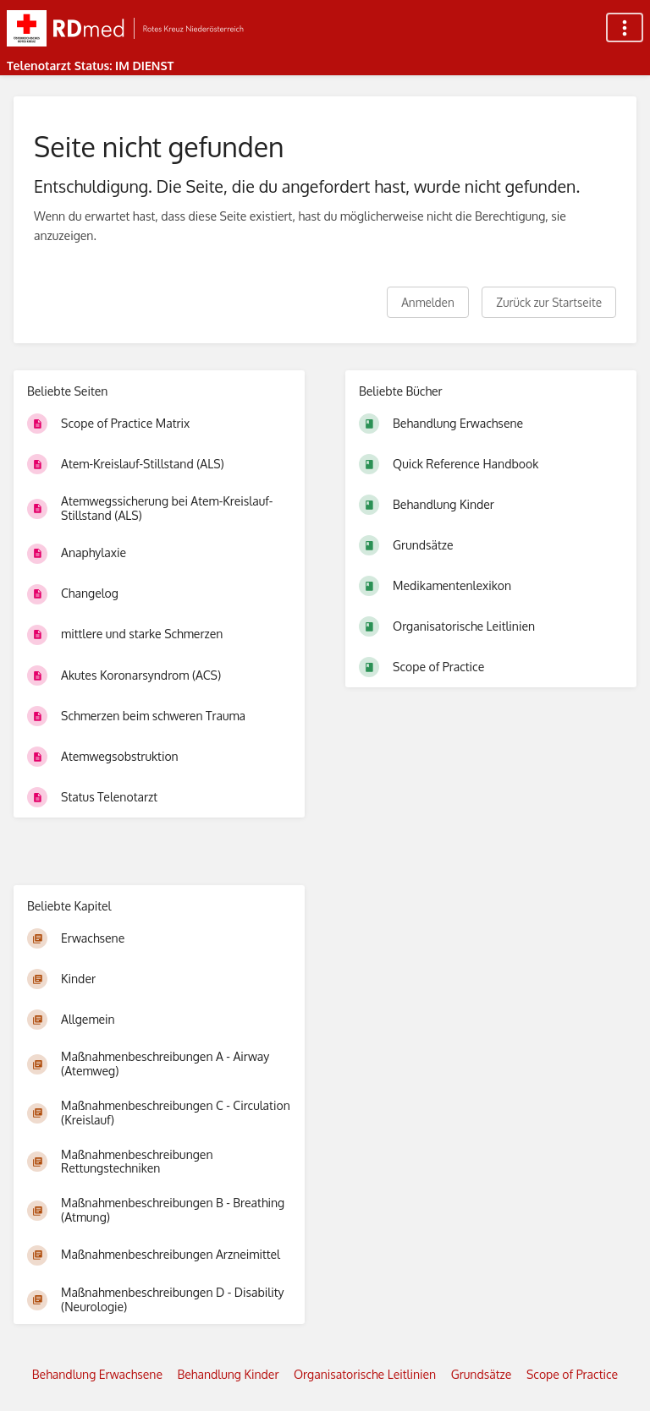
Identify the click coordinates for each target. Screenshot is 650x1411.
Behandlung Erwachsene (97, 1374)
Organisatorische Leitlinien (365, 1374)
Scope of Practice (572, 1374)
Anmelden (427, 302)
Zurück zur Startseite (549, 302)
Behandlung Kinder (228, 1374)
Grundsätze (481, 1374)
